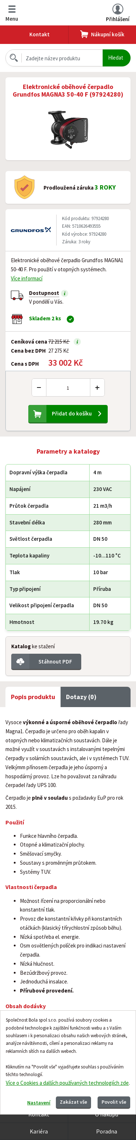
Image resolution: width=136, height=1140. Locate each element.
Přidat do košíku (72, 413)
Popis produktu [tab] (33, 697)
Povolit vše (114, 1102)
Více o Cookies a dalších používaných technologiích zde (67, 1082)
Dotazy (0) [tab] (81, 697)
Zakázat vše (73, 1102)
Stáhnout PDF (55, 661)
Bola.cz (62, 12)
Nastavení (38, 1102)
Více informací (26, 278)
